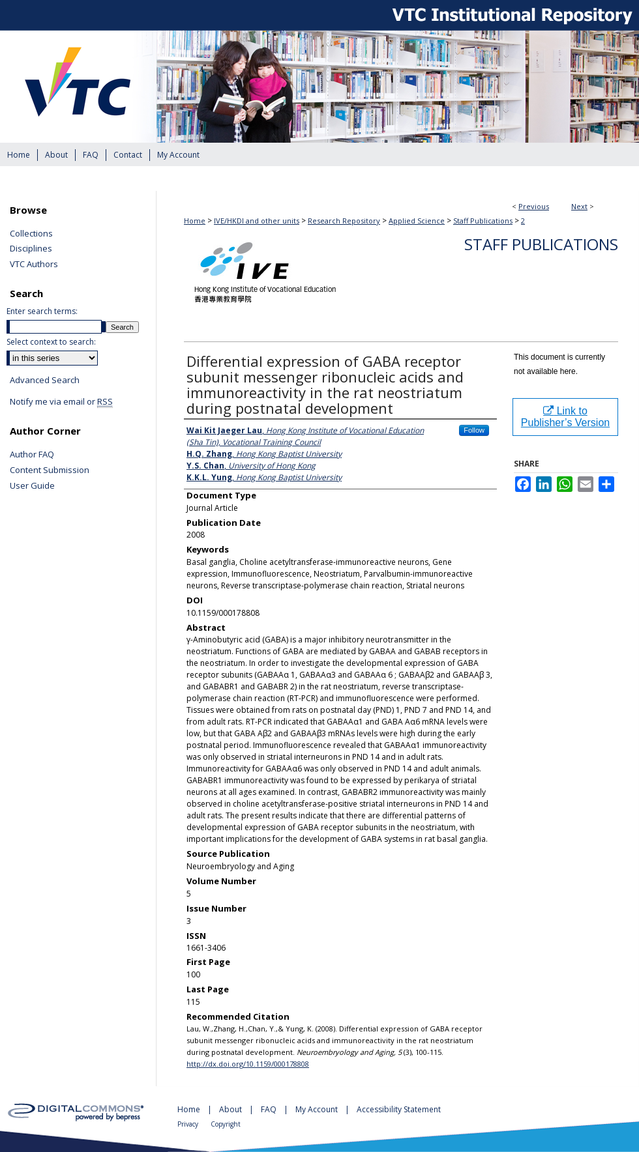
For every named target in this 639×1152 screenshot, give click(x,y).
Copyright (226, 1124)
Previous (533, 206)
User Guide (32, 486)
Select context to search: (51, 341)
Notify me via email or (61, 402)
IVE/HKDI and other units (256, 220)
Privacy (188, 1124)
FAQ (269, 1109)
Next (579, 206)
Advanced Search (45, 380)
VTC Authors (34, 264)
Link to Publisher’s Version (565, 416)
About (231, 1109)
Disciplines (31, 249)
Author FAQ (32, 455)
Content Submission (49, 470)
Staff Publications (483, 220)
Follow (474, 430)
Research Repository (344, 220)
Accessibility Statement (399, 1109)
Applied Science (417, 220)
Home (194, 220)
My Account (317, 1109)
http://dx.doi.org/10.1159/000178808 (247, 1064)
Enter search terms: (42, 311)
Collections (31, 234)
